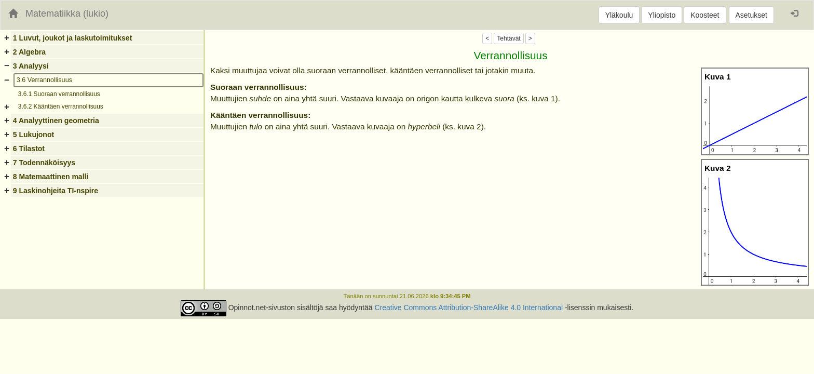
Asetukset (751, 15)
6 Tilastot (29, 148)
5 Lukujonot (33, 134)
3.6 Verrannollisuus (44, 80)
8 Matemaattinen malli (51, 176)
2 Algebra (29, 52)
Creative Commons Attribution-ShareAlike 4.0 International (468, 307)
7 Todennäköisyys (44, 162)
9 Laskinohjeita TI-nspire (55, 190)
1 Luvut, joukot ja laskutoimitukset (72, 38)
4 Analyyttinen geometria (56, 120)
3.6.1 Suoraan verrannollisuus (59, 94)
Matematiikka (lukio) (66, 13)
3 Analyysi (31, 66)
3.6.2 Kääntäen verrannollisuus (60, 106)
